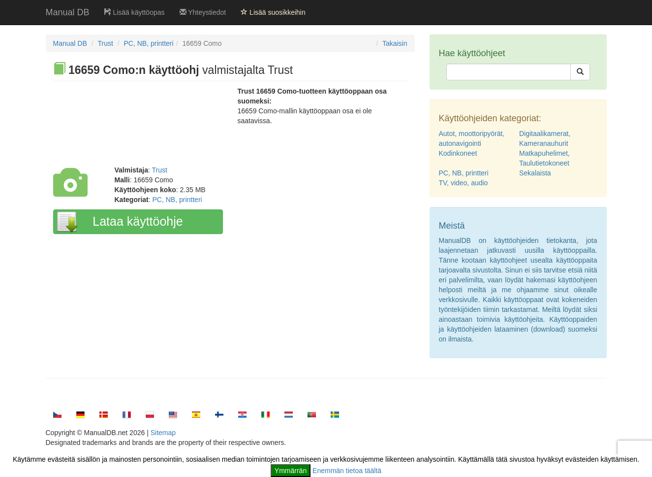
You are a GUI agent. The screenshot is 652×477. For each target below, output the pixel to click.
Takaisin (394, 43)
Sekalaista (535, 173)
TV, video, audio (463, 183)
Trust (105, 43)
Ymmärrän (291, 471)
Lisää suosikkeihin (273, 12)
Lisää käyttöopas (134, 12)
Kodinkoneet (458, 153)
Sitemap (163, 433)
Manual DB (68, 12)
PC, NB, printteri (148, 43)
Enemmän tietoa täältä (346, 471)
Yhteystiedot (203, 12)
